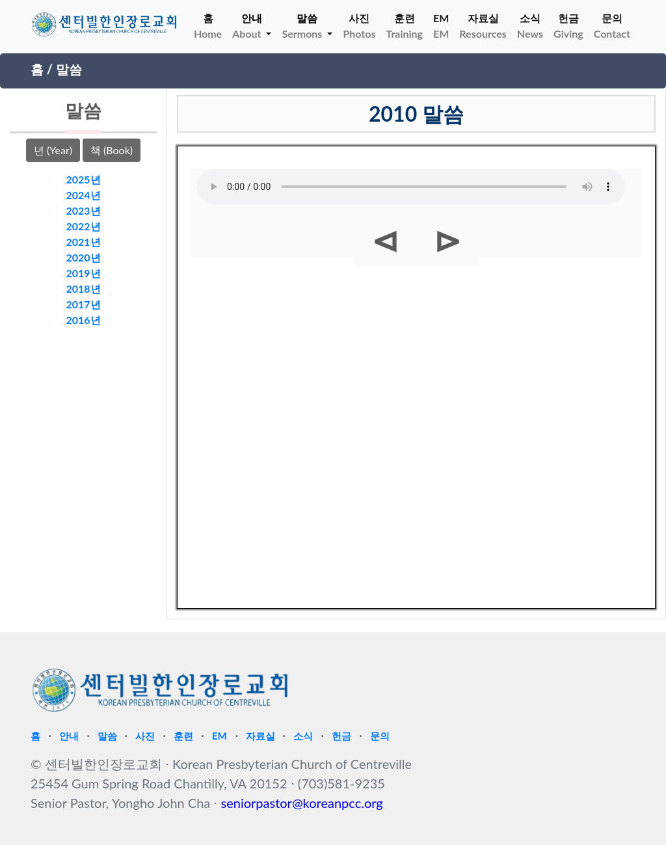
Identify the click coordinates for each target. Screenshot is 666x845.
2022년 (83, 226)
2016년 (83, 320)
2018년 (83, 288)
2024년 (83, 195)
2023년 (83, 210)
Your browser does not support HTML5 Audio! (410, 186)
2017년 (83, 304)
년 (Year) (53, 150)
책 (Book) (111, 150)
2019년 (83, 273)
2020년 (83, 257)
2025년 (83, 179)
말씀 (69, 69)
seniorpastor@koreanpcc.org (302, 803)
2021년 (83, 241)
